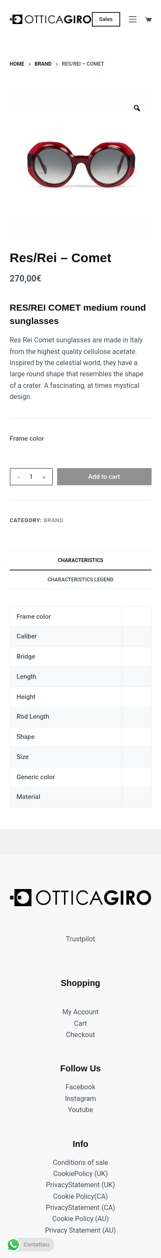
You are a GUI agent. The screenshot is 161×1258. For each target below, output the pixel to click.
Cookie (63, 1174)
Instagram (80, 1098)
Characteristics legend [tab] (81, 580)
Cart (80, 1023)
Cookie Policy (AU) (80, 1219)
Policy (83, 1174)
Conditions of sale (80, 1162)
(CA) (101, 1196)
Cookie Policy (73, 1196)
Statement (84, 1185)
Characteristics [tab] (80, 560)
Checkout (80, 1035)
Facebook (80, 1087)
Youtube (80, 1110)
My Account (80, 1012)
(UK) (100, 1174)
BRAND (54, 520)
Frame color (27, 438)
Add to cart (104, 477)
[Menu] (133, 19)
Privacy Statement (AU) (80, 1230)
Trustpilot (80, 938)
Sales (106, 19)
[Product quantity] (31, 476)
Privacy (57, 1185)
